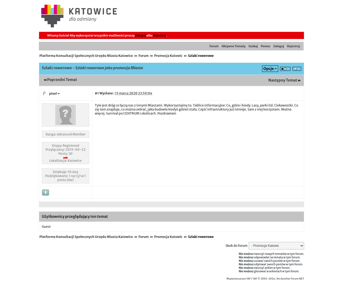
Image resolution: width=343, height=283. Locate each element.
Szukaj (253, 46)
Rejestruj (159, 35)
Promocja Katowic (168, 56)
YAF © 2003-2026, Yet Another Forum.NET (278, 278)
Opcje (268, 68)
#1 (97, 93)
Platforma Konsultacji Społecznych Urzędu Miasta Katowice (86, 56)
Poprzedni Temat (62, 80)
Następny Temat (282, 80)
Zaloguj (140, 35)
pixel (53, 93)
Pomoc (265, 46)
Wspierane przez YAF (238, 278)
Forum (214, 46)
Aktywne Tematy (233, 46)
